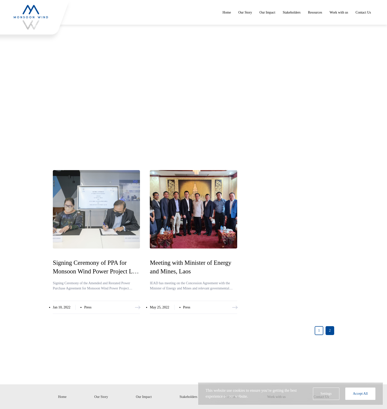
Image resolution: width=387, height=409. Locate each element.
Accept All (360, 393)
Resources (315, 12)
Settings (326, 393)
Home (226, 12)
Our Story (245, 12)
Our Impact (267, 12)
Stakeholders (291, 12)
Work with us (338, 12)
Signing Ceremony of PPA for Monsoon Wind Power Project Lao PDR (95, 271)
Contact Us (363, 12)
